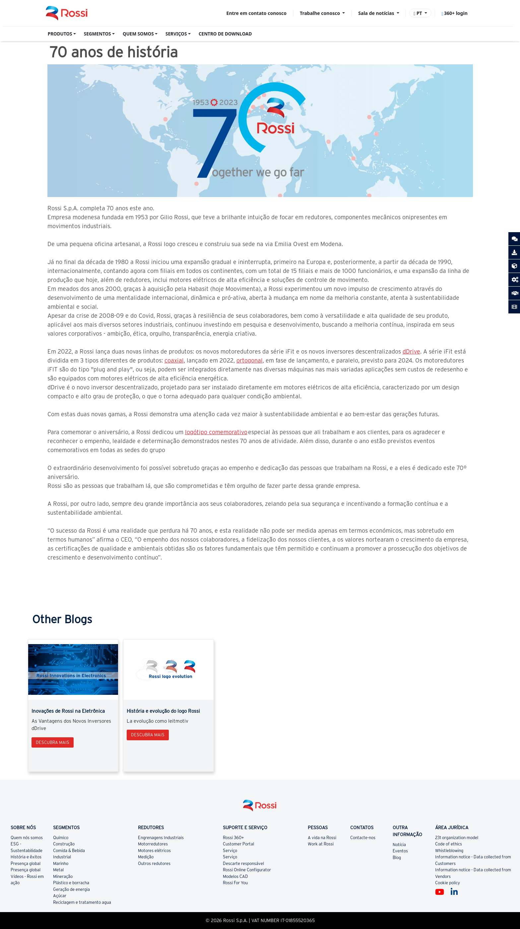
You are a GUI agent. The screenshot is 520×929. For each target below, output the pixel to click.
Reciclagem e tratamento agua (82, 902)
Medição (146, 856)
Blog (397, 857)
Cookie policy (447, 882)
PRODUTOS (60, 34)
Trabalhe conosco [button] (320, 13)
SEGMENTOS (97, 34)
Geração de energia (71, 889)
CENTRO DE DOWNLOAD (225, 34)
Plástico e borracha (71, 882)
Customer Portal (238, 843)
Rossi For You (235, 882)
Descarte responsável (243, 863)
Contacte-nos (362, 837)
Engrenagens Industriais (161, 837)
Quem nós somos (27, 837)
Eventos (400, 850)
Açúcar (59, 895)
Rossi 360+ (233, 837)
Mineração (63, 876)
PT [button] (418, 13)
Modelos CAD (235, 876)
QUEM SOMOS (138, 34)
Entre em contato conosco (257, 13)
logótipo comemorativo (216, 432)
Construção (64, 843)
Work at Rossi (321, 843)
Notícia (399, 844)
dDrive (411, 351)
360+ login (454, 13)
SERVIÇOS (176, 34)
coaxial (174, 360)
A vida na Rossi (322, 837)
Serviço (230, 850)
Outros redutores (154, 863)
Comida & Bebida (69, 850)
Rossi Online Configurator (247, 869)
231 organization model (456, 837)
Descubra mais (52, 742)
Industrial (62, 856)
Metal (58, 869)
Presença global (25, 863)
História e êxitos (26, 856)
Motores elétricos (154, 850)
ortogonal (249, 360)
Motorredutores (153, 843)
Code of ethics (448, 843)
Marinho (60, 863)
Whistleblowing (449, 850)
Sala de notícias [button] (376, 13)
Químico (60, 837)
